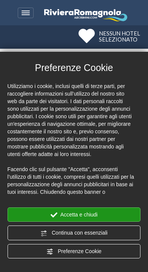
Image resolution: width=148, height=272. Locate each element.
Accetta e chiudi (74, 215)
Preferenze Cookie (74, 251)
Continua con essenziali (74, 233)
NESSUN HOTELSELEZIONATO (119, 36)
